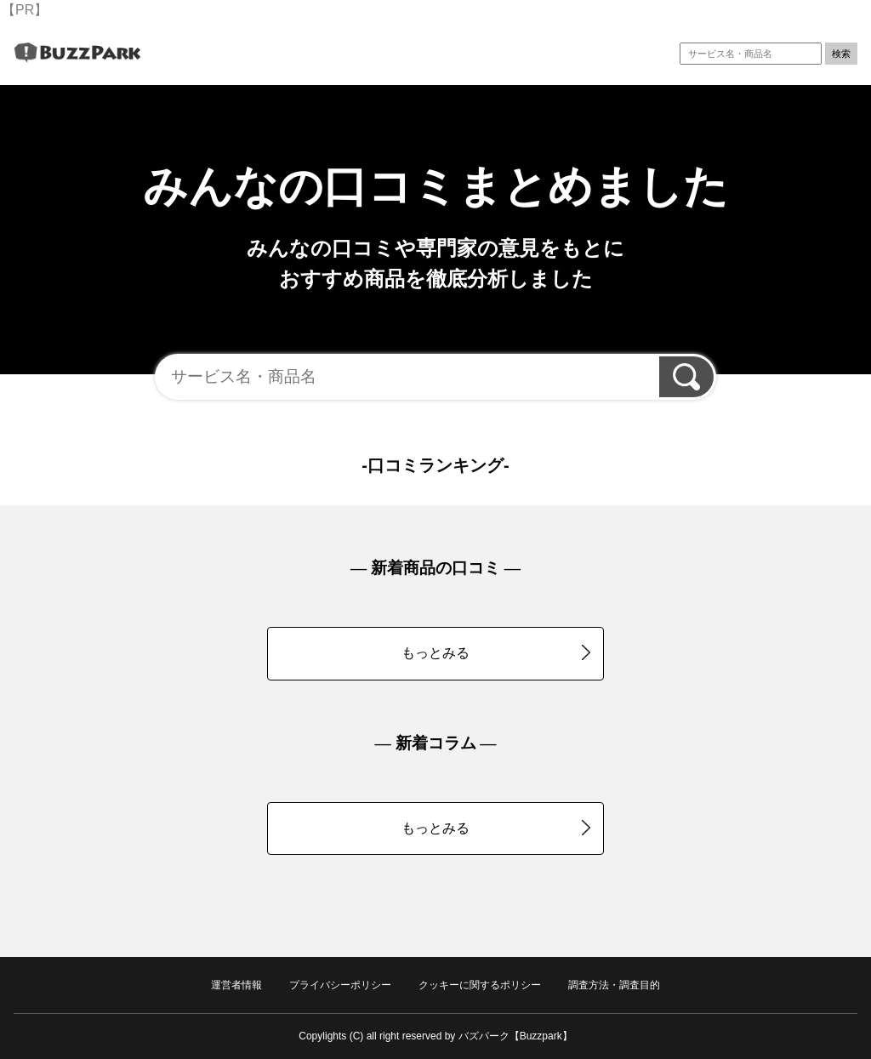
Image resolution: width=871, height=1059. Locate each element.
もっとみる (495, 652)
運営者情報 (236, 985)
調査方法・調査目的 (614, 985)
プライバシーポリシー (340, 985)
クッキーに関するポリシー (479, 985)
